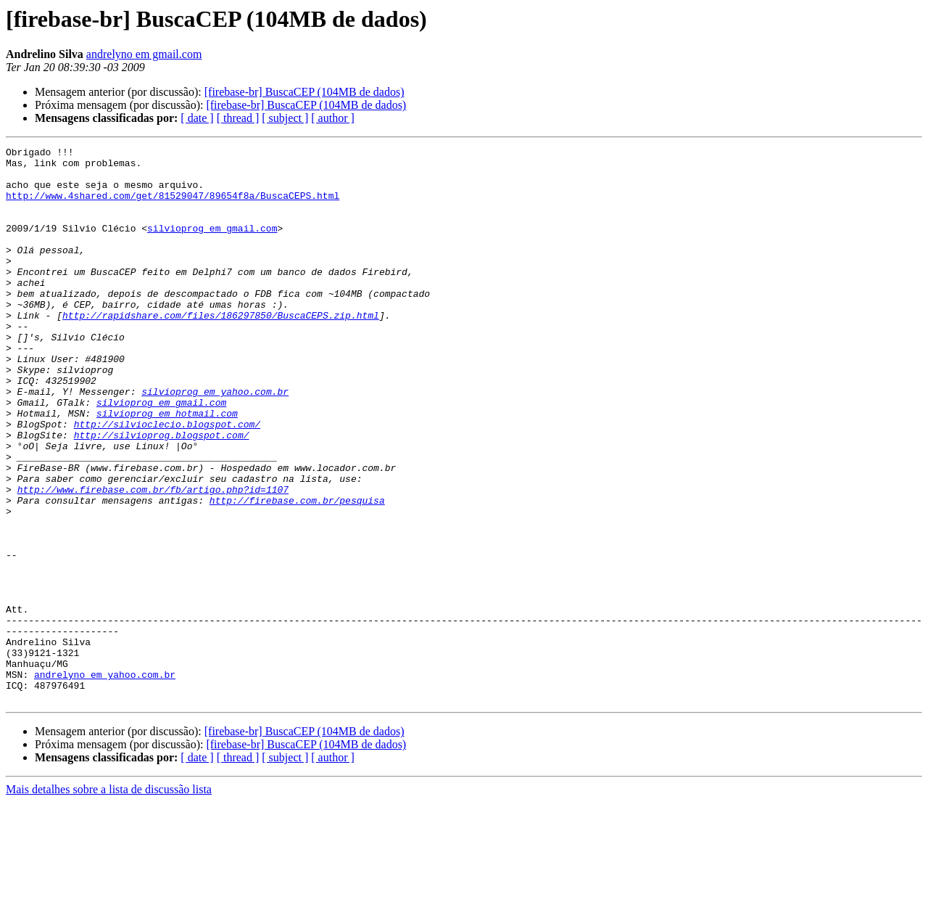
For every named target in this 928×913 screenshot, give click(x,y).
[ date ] (197, 118)
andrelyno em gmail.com (144, 54)
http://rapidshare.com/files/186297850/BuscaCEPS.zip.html (220, 349)
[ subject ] (285, 118)
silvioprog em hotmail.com (167, 467)
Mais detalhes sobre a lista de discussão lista (109, 900)
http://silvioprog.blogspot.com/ (161, 493)
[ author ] (333, 118)
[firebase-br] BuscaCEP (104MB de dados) (304, 92)
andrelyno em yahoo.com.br (104, 780)
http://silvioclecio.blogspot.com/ (167, 480)
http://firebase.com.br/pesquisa (297, 571)
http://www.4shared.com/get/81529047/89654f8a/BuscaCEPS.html (172, 206)
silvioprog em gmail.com (212, 245)
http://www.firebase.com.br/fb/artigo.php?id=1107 (153, 558)
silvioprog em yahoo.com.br (215, 441)
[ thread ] (238, 118)
